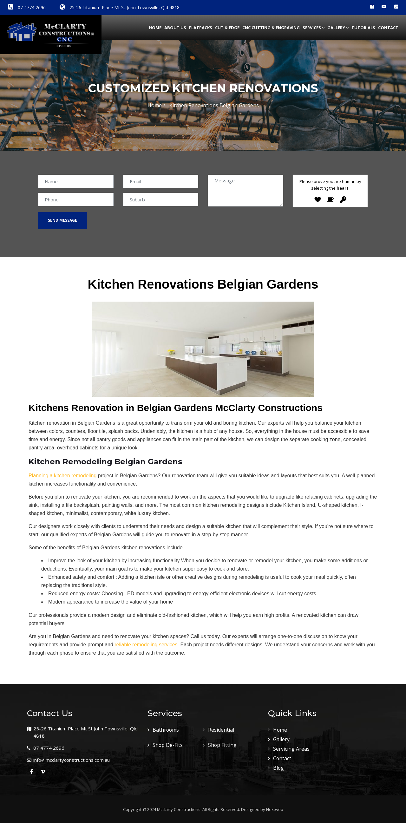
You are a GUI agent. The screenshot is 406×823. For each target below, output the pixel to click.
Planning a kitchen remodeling (62, 475)
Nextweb (274, 809)
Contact (388, 27)
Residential (221, 729)
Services (313, 27)
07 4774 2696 (27, 7)
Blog (278, 767)
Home (155, 27)
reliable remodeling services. (147, 644)
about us (175, 27)
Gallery (338, 27)
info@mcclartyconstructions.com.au (71, 760)
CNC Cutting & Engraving (271, 27)
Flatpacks (200, 27)
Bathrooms (166, 729)
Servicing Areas (291, 748)
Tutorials (363, 27)
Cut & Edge (227, 27)
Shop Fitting (222, 744)
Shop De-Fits (168, 744)
